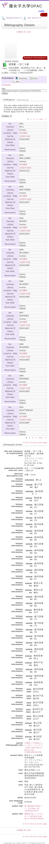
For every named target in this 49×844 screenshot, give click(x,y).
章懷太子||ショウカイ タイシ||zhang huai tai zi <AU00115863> (34, 816)
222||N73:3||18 (25, 168)
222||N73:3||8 (24, 357)
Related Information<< (35, 58)
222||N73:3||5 (24, 262)
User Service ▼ (32, 17)
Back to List (24, 32)
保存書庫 (23, 133)
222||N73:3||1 (24, 136)
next (41, 119)
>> (46, 119)
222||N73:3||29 (25, 199)
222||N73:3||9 (24, 388)
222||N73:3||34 (25, 420)
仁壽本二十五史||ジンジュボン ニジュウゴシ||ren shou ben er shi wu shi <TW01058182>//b (33, 747)
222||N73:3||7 (24, 325)
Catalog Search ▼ (11, 17)
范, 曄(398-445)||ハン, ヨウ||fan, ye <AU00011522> (33, 808)
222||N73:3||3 (24, 231)
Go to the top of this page (36, 443)
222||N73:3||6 (24, 294)
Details (7, 85)
